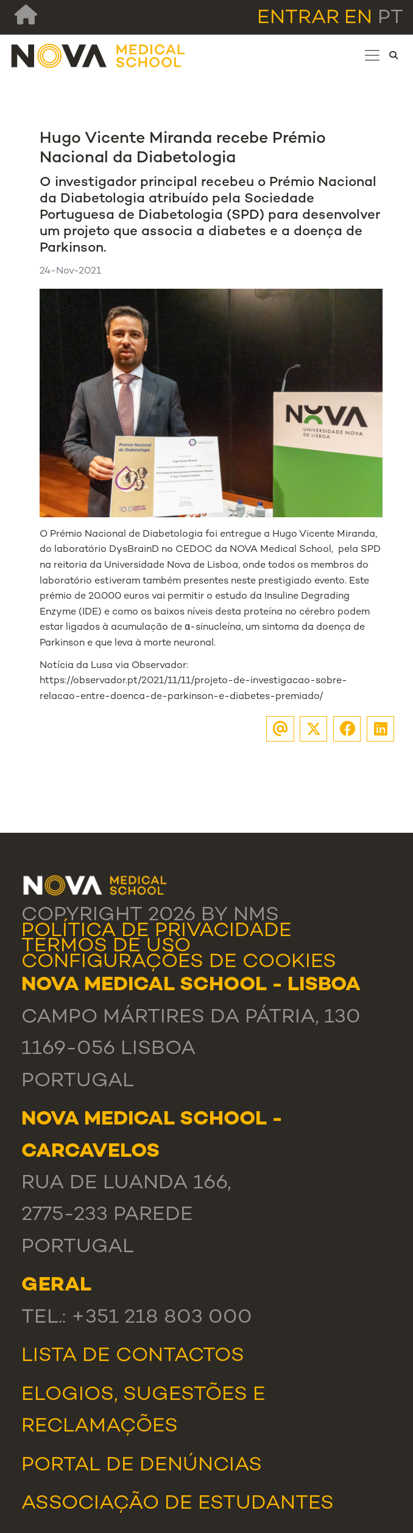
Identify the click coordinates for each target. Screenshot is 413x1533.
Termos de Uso (106, 946)
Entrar (298, 18)
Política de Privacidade (156, 931)
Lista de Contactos (132, 1356)
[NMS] (99, 55)
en (358, 18)
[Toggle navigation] (372, 55)
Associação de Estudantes (177, 1504)
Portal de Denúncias (141, 1465)
